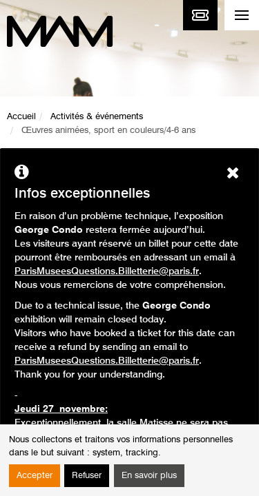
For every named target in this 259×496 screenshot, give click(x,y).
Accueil (21, 116)
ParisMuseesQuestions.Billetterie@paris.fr (107, 271)
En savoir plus (149, 475)
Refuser (87, 475)
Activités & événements (96, 116)
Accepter (34, 475)
